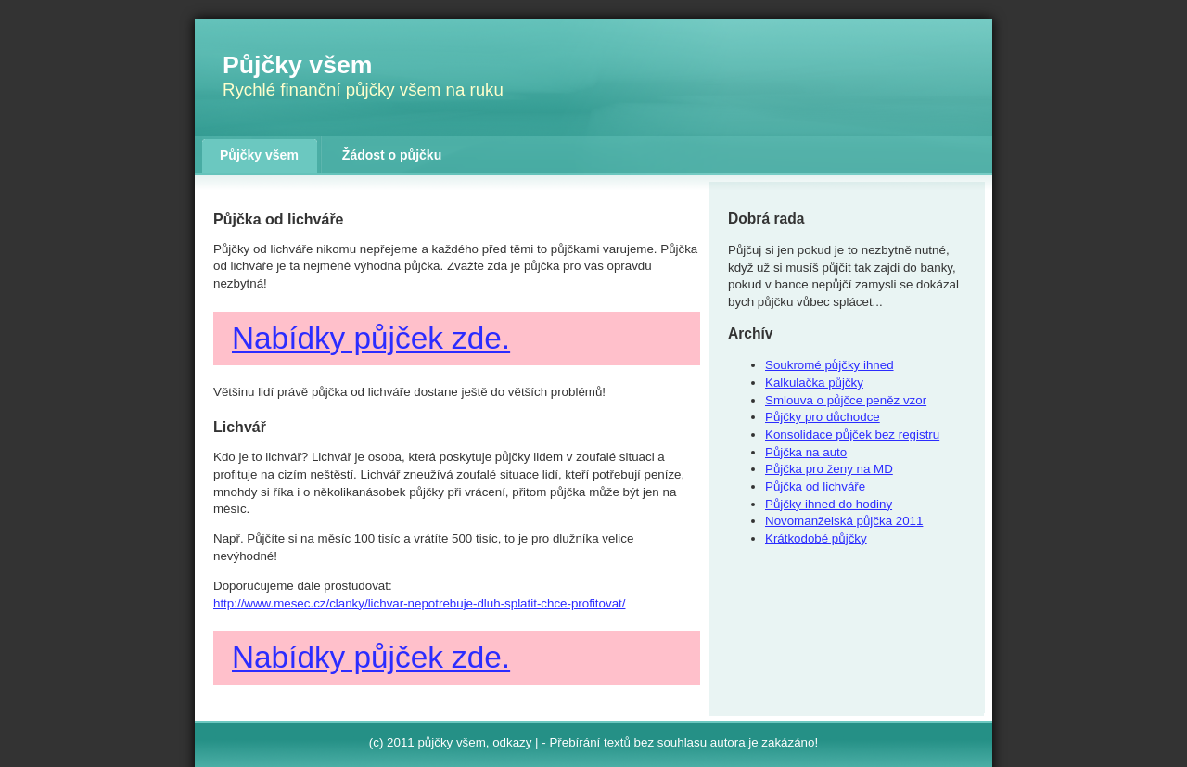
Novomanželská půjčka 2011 (844, 521)
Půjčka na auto (806, 452)
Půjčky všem (298, 65)
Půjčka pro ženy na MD (829, 469)
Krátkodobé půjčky (816, 538)
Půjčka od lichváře (815, 486)
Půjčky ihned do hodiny (828, 504)
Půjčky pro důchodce (822, 417)
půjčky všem (451, 742)
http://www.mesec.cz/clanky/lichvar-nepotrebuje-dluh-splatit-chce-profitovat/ (419, 603)
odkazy (511, 742)
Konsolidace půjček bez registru (852, 434)
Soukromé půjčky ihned (829, 365)
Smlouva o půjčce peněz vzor (845, 400)
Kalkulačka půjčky (814, 383)
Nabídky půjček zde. (371, 338)
